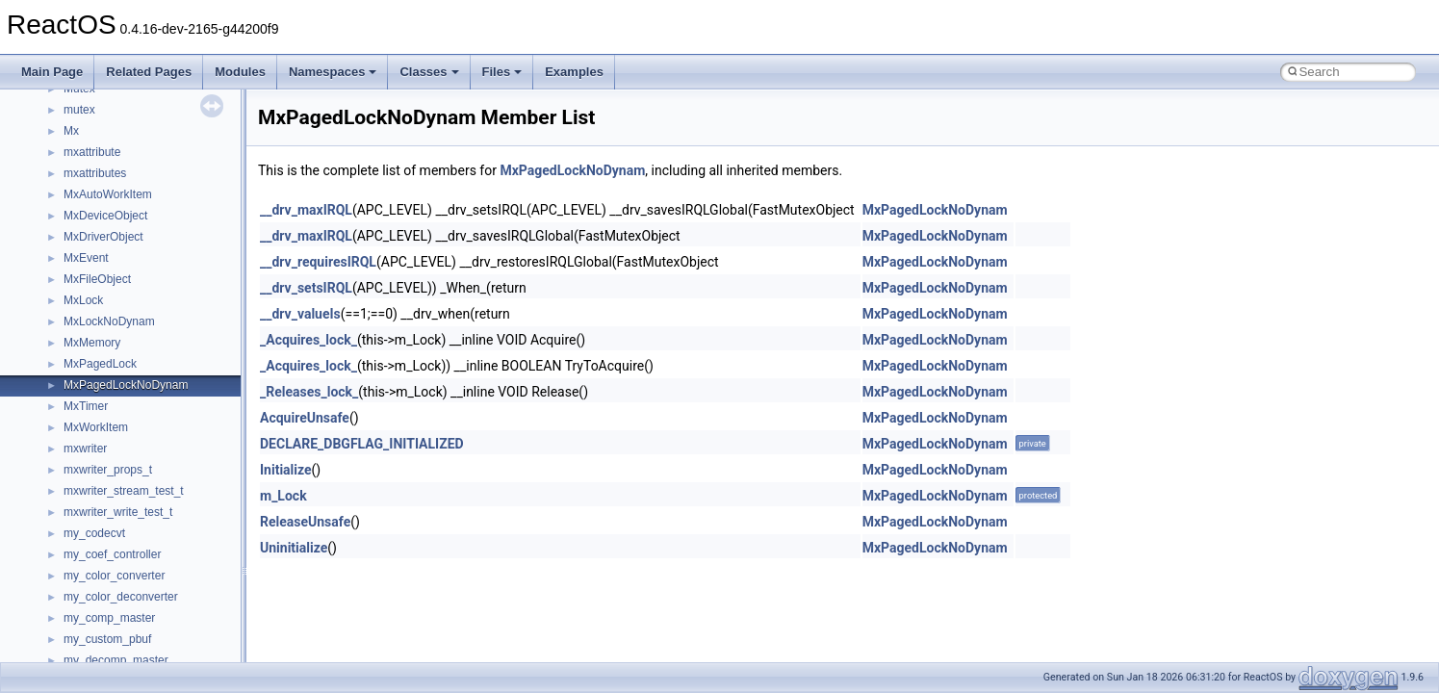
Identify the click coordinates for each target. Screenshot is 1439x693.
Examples (574, 71)
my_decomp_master (116, 660)
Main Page (52, 71)
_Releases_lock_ (309, 391)
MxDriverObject (103, 237)
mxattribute (92, 152)
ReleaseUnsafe (305, 521)
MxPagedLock (100, 364)
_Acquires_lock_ (308, 339)
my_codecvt (94, 533)
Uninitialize (293, 547)
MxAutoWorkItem (108, 194)
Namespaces (333, 71)
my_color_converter (114, 575)
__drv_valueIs (300, 313)
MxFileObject (97, 279)
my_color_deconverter (121, 596)
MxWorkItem (96, 427)
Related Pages (149, 71)
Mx (71, 131)
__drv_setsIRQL (306, 287)
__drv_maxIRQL (306, 210)
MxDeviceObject (105, 215)
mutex (79, 109)
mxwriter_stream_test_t (124, 491)
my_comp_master (109, 618)
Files (502, 71)
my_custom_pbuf (107, 639)
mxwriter (85, 448)
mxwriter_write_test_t (118, 512)
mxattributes (95, 173)
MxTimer (86, 406)
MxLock (83, 300)
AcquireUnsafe (304, 417)
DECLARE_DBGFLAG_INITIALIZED (362, 443)
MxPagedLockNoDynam (126, 385)
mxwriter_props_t (108, 469)
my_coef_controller (112, 554)
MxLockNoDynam (109, 321)
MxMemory (92, 342)
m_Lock (283, 495)
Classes (428, 71)
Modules (240, 71)
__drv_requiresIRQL (318, 262)
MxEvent (86, 258)
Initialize (286, 469)
